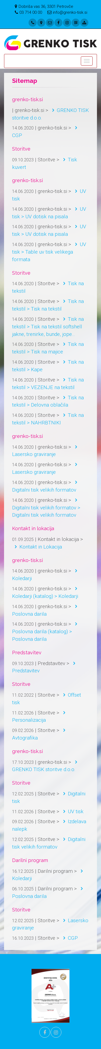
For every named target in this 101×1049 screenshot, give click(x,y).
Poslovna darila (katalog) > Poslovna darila (46, 631)
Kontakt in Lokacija (37, 547)
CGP (69, 938)
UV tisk (72, 811)
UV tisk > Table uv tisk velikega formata (49, 252)
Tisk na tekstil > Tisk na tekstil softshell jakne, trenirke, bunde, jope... (48, 326)
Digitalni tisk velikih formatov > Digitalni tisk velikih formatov (46, 507)
